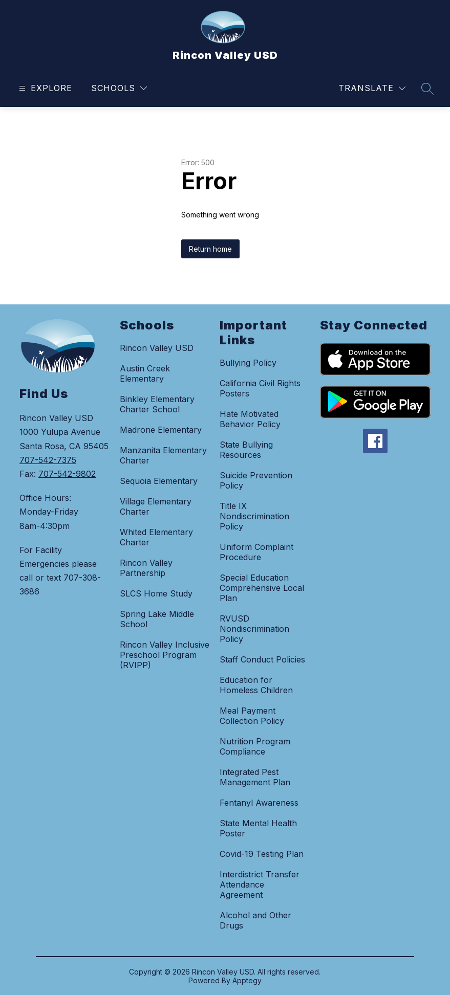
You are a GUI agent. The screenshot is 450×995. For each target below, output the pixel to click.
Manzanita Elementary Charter (163, 455)
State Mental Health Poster (258, 828)
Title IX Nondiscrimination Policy (254, 516)
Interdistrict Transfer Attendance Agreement (259, 884)
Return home (210, 249)
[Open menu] (44, 88)
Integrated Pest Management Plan (255, 777)
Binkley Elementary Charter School (157, 404)
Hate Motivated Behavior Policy (250, 419)
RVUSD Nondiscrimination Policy (254, 628)
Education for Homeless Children (256, 685)
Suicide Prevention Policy (256, 480)
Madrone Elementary (161, 430)
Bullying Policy (248, 363)
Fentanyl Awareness (259, 803)
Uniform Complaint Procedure (256, 552)
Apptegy (247, 980)
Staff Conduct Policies (262, 659)
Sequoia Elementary (159, 481)
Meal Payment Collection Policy (252, 715)
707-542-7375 (47, 460)
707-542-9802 (67, 474)
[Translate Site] (372, 88)
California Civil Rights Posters (260, 388)
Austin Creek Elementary (145, 373)
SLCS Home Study (156, 593)
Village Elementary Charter (155, 506)
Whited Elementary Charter (156, 537)
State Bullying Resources (246, 449)
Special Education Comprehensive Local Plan (262, 587)
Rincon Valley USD (157, 348)
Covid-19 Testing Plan (262, 854)
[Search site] (427, 88)
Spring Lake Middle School (157, 619)
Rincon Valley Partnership (146, 568)
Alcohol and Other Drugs (255, 920)
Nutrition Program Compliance (255, 746)
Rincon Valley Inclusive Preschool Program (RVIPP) (164, 654)
